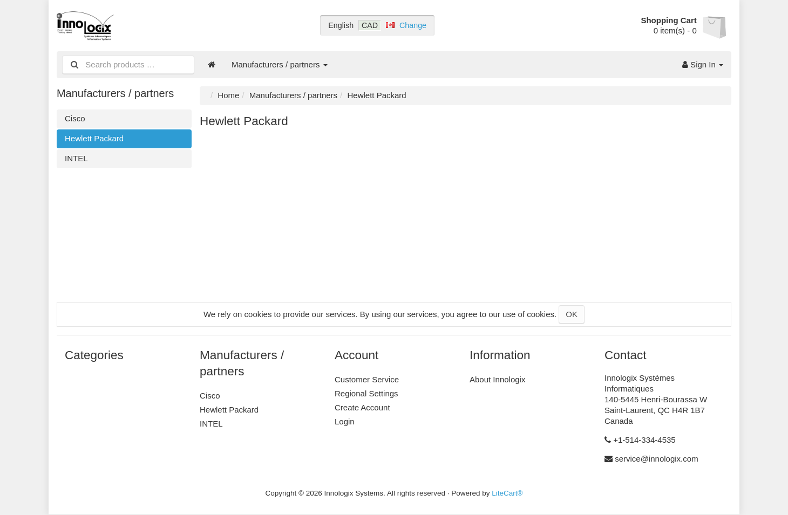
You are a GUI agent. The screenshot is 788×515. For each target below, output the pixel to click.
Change (412, 25)
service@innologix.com (656, 458)
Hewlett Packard (94, 138)
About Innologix (497, 379)
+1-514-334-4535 (644, 439)
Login (345, 421)
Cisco (75, 118)
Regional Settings (366, 393)
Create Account (362, 407)
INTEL (76, 158)
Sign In (702, 64)
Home (228, 95)
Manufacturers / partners (280, 64)
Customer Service (367, 379)
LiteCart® (507, 493)
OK (572, 314)
